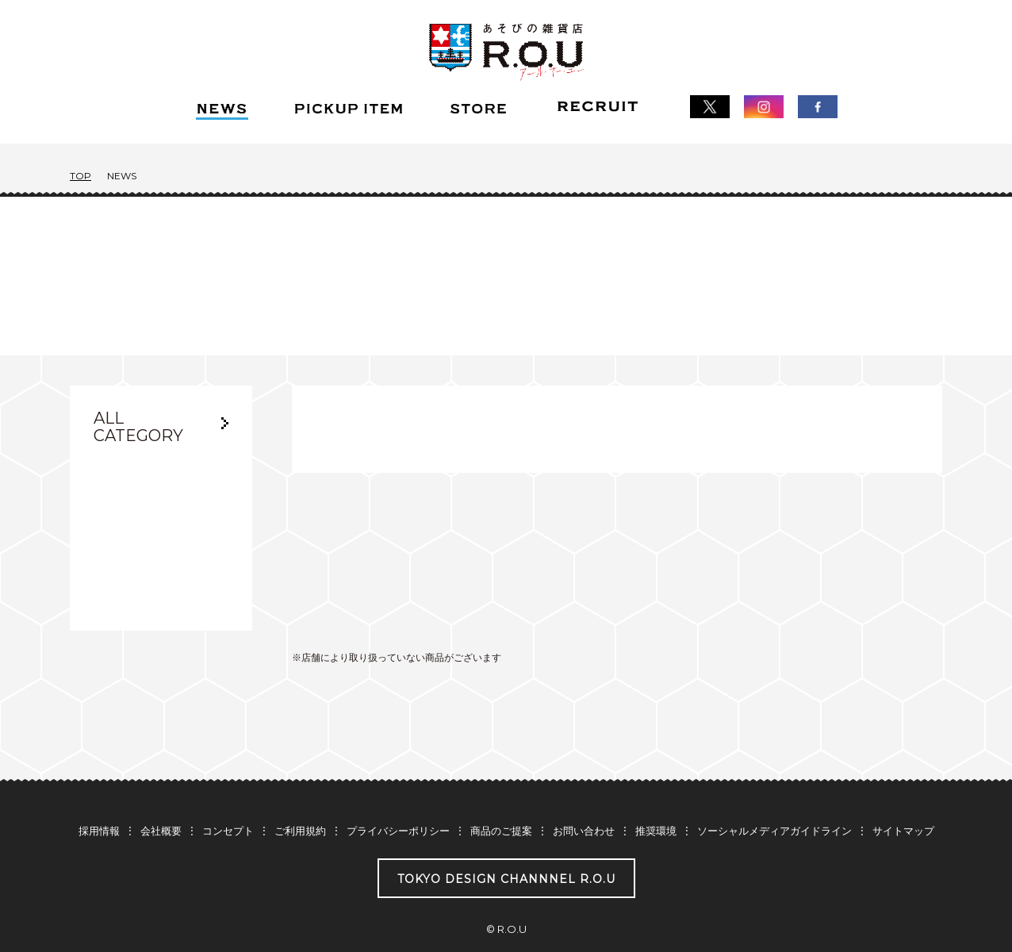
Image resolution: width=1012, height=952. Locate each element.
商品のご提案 (501, 800)
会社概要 (161, 800)
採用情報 (99, 800)
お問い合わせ (584, 800)
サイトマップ (903, 800)
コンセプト (228, 800)
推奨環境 (656, 800)
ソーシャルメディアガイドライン (774, 800)
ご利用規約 (300, 800)
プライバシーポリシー (398, 800)
